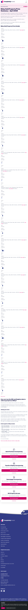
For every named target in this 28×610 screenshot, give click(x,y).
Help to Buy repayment (5, 542)
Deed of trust (3, 532)
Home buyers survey (4, 530)
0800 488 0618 (5, 580)
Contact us (3, 554)
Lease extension (4, 544)
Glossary (2, 561)
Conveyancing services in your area (7, 563)
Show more (3, 396)
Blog (1, 557)
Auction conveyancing (5, 540)
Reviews (2, 559)
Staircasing (3, 546)
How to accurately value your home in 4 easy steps (10, 440)
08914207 (2, 599)
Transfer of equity (4, 528)
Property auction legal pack (6, 538)
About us (2, 552)
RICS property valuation (5, 534)
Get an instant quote (14, 456)
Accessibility (3, 567)
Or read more (14, 486)
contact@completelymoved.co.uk (9, 585)
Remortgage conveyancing (5, 536)
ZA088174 (17, 599)
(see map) (22, 29)
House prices (3, 565)
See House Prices (3, 4)
